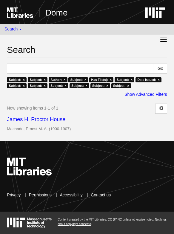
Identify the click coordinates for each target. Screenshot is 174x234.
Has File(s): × (101, 79)
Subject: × (17, 79)
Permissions (40, 195)
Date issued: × (149, 79)
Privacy (14, 195)
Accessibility (71, 195)
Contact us (101, 195)
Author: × (57, 79)
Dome (56, 12)
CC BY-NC (115, 219)
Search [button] (13, 29)
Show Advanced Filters (145, 94)
